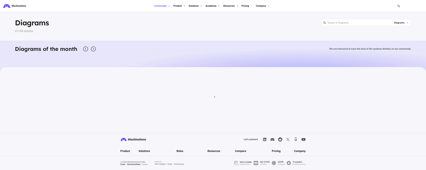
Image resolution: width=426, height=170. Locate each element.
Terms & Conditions (133, 164)
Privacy (122, 164)
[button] (400, 23)
